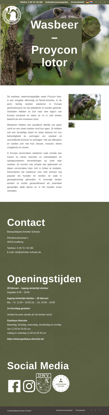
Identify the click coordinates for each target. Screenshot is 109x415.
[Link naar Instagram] (100, 2)
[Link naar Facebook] (96, 2)
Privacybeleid (77, 2)
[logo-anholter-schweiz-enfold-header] (11, 15)
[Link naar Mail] (105, 2)
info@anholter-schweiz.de (28, 252)
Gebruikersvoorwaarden (56, 2)
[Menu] (103, 15)
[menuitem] (57, 2)
